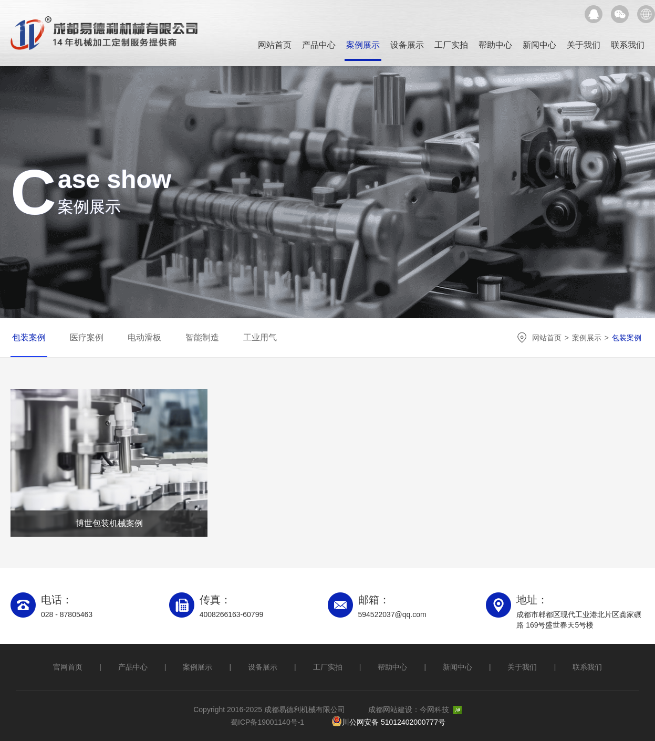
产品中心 (319, 44)
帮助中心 (495, 44)
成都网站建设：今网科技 (415, 709)
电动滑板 (144, 337)
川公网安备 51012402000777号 (388, 721)
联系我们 (627, 44)
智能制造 (202, 337)
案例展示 (363, 44)
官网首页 (67, 667)
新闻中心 (539, 44)
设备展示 (407, 44)
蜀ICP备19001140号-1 (267, 722)
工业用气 (260, 337)
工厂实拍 (451, 44)
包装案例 (29, 337)
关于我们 (583, 44)
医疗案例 (86, 337)
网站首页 (275, 44)
